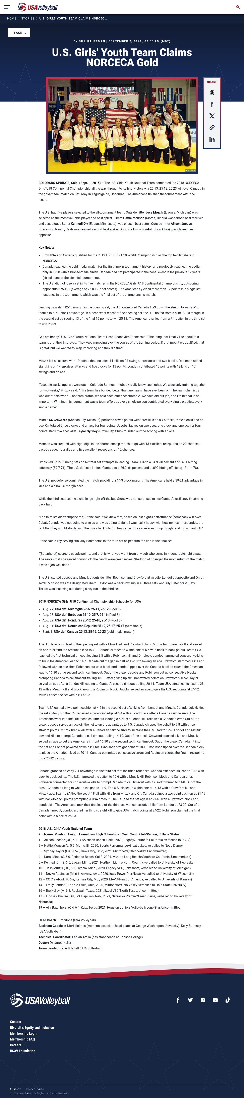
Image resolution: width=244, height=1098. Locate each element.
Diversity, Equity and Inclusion (32, 1027)
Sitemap (15, 1088)
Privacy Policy (34, 1088)
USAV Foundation (22, 1051)
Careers (15, 1045)
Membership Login (23, 1033)
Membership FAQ (22, 1039)
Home (11, 18)
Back (18, 33)
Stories (28, 18)
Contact (15, 1022)
